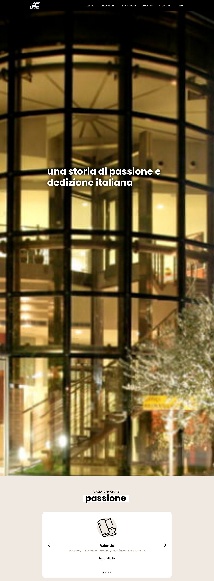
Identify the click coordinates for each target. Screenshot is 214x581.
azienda (89, 5)
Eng (181, 5)
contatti (164, 5)
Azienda (107, 545)
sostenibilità (129, 5)
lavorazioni (107, 5)
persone (147, 5)
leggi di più (107, 558)
